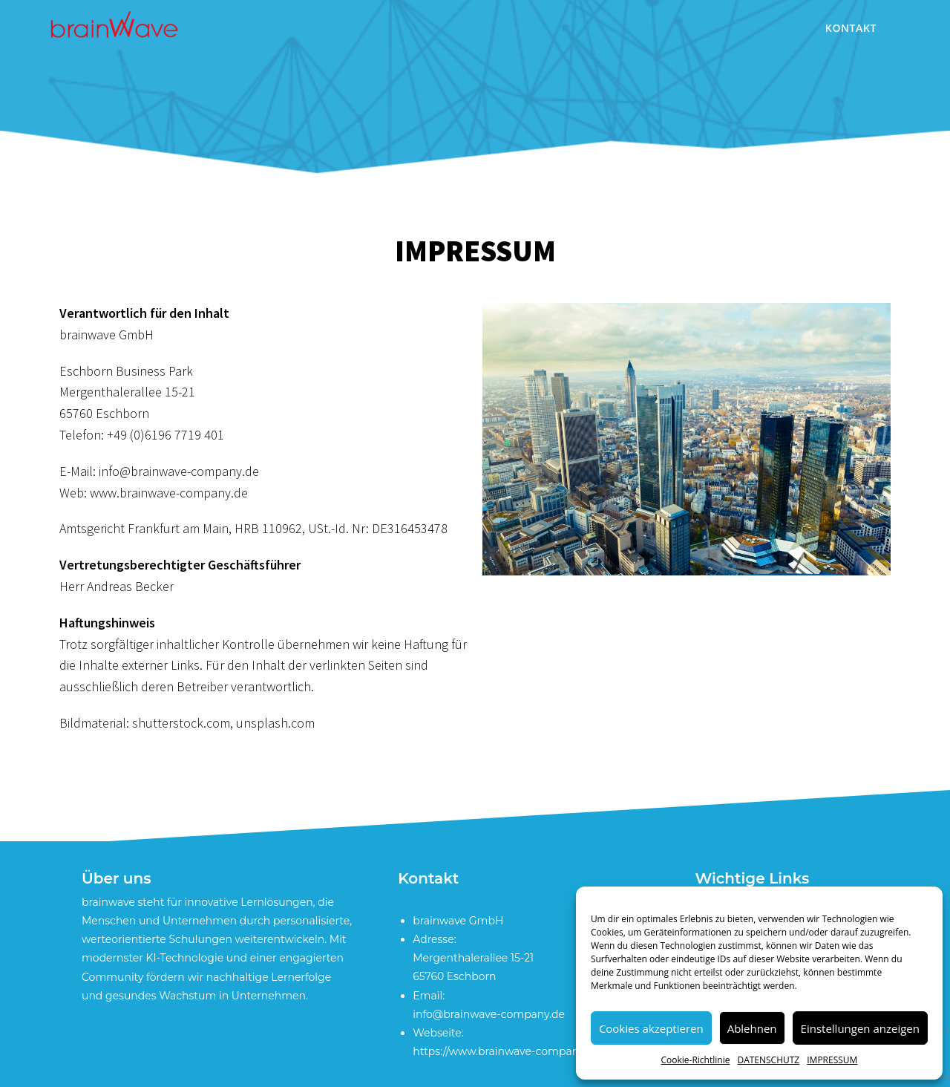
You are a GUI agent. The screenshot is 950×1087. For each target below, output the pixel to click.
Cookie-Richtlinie (695, 1060)
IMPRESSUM (832, 1060)
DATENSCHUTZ (768, 1060)
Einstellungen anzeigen (860, 1028)
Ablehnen (752, 1028)
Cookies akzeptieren (651, 1028)
